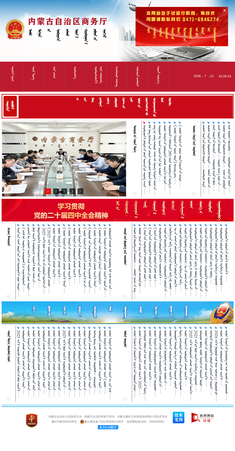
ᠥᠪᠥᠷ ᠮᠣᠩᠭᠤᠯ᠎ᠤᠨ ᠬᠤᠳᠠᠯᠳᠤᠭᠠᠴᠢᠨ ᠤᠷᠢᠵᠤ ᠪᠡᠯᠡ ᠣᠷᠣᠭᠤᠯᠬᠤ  (155, 363)
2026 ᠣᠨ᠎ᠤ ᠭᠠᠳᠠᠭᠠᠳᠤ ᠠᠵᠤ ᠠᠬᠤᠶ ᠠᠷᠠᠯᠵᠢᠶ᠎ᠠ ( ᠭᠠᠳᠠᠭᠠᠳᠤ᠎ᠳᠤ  (216, 365)
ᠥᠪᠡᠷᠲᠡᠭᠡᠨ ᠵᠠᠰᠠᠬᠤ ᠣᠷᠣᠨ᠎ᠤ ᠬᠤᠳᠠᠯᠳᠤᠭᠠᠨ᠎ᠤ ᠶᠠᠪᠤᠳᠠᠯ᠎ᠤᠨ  (160, 361)
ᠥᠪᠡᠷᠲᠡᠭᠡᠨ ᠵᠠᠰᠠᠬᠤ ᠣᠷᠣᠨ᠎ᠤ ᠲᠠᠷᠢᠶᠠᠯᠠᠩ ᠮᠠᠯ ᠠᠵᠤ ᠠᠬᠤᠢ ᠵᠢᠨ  (110, 261)
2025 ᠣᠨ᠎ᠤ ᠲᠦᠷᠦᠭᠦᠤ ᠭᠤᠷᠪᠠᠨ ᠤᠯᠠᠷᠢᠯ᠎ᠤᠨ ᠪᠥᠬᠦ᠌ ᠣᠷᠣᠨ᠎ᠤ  (18, 363)
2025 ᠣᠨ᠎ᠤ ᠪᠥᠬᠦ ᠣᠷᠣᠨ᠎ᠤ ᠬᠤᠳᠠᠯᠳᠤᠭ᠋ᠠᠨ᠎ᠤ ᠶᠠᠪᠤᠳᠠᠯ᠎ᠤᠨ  (64, 361)
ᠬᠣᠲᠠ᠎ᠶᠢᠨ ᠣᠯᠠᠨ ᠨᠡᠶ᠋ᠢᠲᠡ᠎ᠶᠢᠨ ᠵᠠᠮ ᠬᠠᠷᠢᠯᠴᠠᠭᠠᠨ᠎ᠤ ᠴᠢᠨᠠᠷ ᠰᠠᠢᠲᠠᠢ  (18, 261)
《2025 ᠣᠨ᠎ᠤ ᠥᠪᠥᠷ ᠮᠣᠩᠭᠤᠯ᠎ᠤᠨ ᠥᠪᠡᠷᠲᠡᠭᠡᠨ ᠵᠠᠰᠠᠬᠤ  (49, 260)
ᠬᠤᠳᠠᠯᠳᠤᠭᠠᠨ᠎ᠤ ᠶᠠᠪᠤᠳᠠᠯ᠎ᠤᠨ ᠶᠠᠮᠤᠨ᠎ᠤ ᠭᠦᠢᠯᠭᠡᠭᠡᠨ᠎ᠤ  (226, 254)
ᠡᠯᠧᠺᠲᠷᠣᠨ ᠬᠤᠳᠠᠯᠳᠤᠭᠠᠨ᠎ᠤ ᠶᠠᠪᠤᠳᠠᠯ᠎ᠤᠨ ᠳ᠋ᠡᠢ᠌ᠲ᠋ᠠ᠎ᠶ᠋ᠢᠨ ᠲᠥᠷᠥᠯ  (211, 362)
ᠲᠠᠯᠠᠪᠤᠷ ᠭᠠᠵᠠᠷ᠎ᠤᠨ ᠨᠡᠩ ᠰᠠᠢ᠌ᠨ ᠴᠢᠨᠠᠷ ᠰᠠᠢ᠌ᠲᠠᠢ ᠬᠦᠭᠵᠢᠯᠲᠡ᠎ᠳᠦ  (140, 259)
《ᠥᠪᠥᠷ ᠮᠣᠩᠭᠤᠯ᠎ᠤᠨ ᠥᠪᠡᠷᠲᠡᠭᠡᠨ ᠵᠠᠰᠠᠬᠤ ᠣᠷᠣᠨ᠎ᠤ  (69, 256)
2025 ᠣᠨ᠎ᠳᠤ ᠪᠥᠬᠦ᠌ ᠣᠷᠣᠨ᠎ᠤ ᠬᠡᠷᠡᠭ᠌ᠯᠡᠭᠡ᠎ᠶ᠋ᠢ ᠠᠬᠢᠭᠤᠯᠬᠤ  (196, 360)
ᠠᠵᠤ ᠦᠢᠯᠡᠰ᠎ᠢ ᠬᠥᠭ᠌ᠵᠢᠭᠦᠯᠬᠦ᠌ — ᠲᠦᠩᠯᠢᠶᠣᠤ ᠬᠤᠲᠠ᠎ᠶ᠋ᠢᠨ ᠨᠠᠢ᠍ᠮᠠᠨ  (229, 158)
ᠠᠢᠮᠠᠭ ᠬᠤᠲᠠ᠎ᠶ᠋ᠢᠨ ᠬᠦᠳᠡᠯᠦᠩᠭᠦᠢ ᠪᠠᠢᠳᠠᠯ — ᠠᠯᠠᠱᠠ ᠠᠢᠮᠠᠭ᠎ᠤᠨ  (209, 159)
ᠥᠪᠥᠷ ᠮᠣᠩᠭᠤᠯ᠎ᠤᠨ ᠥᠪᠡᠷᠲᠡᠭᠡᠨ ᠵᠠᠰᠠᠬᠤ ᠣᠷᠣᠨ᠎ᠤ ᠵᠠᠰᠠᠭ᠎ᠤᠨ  (28, 363)
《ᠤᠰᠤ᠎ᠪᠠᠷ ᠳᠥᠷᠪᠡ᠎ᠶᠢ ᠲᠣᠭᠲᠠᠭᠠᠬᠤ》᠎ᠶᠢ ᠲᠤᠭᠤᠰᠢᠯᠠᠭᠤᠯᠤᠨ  (23, 259)
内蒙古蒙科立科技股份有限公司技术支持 (142, 416)
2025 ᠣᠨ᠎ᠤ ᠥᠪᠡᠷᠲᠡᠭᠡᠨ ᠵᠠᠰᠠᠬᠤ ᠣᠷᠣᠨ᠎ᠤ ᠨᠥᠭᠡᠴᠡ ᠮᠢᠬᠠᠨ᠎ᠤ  (191, 365)
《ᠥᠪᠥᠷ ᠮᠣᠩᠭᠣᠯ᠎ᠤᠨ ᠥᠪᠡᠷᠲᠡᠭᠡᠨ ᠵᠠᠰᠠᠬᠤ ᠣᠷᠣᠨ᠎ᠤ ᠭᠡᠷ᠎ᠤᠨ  (84, 260)
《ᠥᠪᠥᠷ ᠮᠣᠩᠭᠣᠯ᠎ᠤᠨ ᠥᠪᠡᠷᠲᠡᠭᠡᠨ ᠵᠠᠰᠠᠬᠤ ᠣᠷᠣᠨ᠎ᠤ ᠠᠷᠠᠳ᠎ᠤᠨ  (105, 262)
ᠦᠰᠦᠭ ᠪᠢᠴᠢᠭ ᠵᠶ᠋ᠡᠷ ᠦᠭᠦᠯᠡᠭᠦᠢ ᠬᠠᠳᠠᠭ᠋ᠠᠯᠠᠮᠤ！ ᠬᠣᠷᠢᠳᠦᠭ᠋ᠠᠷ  (95, 362)
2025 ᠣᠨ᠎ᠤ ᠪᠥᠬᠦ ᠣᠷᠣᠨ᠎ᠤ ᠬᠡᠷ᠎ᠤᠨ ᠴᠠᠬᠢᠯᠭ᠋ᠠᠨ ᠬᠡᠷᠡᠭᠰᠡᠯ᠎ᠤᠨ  (44, 260)
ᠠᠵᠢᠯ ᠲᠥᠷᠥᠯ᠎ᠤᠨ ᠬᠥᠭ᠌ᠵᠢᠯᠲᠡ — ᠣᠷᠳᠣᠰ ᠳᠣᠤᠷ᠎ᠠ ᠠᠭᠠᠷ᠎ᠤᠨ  (219, 158)
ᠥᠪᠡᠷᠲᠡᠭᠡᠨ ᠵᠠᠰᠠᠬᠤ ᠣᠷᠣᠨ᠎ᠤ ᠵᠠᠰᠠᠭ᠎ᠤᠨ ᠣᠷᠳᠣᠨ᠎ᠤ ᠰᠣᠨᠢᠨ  (23, 362)
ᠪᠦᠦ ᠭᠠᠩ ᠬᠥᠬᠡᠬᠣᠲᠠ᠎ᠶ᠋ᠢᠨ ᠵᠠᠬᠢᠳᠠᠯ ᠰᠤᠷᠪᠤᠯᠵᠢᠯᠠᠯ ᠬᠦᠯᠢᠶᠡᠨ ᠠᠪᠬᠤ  (149, 158)
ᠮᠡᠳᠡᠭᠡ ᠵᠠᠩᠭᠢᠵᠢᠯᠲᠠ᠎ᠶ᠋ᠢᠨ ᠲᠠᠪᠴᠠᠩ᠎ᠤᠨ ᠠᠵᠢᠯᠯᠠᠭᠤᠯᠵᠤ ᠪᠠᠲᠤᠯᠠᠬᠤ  (180, 363)
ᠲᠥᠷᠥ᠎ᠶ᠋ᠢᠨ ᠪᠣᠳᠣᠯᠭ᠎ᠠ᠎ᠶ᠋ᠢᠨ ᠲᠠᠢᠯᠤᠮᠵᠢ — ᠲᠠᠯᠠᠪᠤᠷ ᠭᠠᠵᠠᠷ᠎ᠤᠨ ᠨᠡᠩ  (135, 262)
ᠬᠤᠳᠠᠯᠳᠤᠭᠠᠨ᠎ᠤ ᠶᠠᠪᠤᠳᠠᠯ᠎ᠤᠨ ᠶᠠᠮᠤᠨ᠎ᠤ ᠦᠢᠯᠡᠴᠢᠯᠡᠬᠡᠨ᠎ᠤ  (160, 256)
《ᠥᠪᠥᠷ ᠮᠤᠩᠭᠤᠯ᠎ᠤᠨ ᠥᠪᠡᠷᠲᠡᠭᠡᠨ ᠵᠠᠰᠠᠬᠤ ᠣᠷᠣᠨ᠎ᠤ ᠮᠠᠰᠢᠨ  (64, 260)
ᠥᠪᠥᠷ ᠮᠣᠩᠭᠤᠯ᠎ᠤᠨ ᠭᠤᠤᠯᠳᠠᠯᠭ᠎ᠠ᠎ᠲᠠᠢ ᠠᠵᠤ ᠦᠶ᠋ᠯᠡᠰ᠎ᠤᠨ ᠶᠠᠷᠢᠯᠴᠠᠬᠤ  (226, 365)
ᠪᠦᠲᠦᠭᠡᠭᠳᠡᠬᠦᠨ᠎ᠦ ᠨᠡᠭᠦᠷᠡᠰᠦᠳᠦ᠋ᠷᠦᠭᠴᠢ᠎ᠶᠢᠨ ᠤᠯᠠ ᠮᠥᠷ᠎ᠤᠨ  (39, 257)
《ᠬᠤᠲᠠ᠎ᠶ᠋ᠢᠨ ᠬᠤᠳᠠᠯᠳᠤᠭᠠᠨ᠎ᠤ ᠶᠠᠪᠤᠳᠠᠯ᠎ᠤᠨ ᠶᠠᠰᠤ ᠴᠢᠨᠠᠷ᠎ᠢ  (145, 257)
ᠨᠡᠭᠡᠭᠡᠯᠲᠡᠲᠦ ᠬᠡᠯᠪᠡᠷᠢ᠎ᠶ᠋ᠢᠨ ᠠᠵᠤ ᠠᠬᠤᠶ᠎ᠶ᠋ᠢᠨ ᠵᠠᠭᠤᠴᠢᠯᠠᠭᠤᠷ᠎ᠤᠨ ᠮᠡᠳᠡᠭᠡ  (145, 365)
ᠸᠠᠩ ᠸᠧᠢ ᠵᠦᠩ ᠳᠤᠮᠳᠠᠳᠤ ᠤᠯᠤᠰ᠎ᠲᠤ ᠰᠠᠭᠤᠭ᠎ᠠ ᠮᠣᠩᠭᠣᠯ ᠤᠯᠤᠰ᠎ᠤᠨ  (154, 160)
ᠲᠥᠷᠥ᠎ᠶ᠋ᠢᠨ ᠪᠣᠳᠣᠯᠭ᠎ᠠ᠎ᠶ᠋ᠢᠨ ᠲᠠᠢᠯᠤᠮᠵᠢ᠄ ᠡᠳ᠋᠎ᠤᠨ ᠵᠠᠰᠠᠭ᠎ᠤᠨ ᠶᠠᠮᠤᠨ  (185, 261)
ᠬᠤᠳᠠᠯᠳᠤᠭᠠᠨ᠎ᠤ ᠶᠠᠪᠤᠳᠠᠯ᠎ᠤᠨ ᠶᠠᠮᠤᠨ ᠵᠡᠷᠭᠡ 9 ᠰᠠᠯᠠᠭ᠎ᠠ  (211, 255)
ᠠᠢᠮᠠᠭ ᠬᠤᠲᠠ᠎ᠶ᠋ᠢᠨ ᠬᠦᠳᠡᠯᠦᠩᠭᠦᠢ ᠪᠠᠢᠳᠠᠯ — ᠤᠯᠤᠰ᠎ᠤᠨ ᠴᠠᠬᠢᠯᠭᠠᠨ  (224, 160)
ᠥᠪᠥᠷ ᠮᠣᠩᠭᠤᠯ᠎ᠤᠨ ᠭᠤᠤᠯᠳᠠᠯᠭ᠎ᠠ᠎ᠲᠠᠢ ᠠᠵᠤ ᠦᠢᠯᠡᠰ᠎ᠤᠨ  (165, 359)
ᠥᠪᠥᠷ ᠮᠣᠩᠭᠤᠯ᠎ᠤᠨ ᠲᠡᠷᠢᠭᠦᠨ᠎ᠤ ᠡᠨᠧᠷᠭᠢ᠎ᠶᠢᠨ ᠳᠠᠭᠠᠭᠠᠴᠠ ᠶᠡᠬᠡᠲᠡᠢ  (135, 363)
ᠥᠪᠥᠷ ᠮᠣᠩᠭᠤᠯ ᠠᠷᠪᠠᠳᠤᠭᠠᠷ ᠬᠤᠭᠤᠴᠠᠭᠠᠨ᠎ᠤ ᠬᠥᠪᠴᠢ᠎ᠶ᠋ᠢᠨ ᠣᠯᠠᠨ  (33, 363)
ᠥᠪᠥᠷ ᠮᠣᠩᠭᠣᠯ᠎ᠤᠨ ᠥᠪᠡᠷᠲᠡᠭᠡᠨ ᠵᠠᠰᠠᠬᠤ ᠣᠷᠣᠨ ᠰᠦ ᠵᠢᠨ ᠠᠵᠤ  (110, 364)
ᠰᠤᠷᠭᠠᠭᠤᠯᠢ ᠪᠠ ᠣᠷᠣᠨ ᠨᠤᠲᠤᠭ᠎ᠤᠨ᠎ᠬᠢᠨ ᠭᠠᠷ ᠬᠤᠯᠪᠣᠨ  (160, 153)
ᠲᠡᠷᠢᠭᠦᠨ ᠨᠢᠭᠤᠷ (12, 74)
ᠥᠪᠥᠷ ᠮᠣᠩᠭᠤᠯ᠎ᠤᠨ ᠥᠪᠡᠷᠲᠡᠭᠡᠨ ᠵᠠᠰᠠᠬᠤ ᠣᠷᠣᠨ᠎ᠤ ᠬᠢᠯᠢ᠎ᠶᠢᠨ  (165, 157)
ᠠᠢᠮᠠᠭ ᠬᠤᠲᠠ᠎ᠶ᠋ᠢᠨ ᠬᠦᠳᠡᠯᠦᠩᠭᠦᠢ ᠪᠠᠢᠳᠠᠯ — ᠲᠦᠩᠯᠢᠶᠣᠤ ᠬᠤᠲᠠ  (203, 159)
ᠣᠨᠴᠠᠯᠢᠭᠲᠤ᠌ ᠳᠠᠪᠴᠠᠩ (116, 76)
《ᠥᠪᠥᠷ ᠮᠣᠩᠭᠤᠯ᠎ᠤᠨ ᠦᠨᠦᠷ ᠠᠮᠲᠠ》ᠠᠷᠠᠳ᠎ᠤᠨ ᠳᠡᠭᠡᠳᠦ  (180, 156)
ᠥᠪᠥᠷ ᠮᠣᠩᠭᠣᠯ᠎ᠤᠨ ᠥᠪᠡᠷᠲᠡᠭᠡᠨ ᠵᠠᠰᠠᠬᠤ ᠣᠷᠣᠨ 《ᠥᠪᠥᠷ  (105, 362)
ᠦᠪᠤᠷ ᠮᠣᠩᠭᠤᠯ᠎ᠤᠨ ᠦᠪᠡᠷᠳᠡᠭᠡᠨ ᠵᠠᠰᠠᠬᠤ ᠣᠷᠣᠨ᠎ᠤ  (74, 255)
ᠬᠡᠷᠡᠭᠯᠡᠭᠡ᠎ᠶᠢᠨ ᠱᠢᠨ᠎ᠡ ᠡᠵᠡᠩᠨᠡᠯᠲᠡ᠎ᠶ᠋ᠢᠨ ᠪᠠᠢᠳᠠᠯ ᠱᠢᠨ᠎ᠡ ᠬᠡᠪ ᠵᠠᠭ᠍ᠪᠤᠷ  (170, 261)
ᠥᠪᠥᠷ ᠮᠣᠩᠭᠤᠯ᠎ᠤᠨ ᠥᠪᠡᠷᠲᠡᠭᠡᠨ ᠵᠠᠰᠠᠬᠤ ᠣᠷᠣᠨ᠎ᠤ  (54, 255)
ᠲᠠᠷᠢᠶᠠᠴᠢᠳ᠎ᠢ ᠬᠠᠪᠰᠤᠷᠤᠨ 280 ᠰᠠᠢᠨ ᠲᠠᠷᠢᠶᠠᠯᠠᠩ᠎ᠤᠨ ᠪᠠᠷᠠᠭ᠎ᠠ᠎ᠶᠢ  (170, 159)
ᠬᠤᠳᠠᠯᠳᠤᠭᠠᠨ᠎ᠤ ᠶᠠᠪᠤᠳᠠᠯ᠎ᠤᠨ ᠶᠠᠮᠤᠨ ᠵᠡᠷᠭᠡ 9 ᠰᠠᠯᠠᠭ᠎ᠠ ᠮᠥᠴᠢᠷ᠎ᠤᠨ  (191, 261)
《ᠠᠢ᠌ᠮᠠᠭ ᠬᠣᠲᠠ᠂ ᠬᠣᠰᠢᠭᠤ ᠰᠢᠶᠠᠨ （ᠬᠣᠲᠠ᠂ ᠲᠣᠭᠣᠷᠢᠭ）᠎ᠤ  (100, 258)
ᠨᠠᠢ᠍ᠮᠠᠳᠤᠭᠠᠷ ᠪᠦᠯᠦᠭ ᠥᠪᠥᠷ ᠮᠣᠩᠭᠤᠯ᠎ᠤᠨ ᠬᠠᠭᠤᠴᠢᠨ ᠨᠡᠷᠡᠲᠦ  (201, 361)
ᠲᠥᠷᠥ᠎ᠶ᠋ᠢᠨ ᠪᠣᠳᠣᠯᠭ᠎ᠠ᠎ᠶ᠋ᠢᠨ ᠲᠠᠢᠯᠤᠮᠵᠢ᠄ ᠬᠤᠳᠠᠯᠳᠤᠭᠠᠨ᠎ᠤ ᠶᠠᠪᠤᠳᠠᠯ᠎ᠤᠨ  (165, 262)
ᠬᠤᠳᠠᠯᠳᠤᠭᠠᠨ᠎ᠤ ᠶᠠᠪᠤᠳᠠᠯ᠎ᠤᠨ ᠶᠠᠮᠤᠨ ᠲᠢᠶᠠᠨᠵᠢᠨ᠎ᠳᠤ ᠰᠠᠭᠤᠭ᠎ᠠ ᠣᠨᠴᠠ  (144, 159)
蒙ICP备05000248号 (64, 421)
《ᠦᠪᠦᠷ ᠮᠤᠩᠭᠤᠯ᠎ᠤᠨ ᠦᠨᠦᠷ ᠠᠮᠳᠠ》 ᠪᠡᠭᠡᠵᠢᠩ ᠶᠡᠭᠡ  (175, 154)
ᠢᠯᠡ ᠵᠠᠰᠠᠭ (54, 72)
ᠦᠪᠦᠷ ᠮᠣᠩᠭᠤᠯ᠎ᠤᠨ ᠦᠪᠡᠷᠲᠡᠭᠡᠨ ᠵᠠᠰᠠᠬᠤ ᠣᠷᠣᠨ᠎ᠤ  (221, 358)
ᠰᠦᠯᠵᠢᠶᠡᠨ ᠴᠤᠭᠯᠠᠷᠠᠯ (137, 76)
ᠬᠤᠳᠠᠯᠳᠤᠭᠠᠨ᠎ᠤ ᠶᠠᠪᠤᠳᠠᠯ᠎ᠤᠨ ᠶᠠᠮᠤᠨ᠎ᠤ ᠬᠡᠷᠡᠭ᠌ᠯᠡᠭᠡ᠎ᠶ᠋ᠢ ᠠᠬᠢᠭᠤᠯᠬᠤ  (216, 259)
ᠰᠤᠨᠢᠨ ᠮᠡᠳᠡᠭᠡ (33, 73)
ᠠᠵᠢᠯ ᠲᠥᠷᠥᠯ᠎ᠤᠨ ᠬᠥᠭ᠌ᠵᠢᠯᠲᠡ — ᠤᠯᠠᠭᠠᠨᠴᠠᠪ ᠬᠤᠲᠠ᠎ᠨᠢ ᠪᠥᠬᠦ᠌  (214, 158)
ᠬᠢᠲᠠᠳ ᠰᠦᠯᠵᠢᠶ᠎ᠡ (158, 75)
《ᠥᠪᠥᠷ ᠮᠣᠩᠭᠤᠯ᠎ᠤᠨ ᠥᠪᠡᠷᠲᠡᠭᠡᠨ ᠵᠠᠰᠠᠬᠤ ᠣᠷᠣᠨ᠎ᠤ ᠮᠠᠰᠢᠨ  (95, 260)
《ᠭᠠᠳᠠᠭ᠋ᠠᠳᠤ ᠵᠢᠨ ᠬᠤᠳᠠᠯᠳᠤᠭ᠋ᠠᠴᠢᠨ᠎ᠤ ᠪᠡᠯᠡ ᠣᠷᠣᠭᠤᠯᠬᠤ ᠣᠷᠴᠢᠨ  (89, 260)
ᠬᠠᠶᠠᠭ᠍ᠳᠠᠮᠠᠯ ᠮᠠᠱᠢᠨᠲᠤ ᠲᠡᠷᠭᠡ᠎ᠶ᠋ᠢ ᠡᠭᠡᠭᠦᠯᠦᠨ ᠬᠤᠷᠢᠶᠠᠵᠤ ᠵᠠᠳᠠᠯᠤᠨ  (175, 362)
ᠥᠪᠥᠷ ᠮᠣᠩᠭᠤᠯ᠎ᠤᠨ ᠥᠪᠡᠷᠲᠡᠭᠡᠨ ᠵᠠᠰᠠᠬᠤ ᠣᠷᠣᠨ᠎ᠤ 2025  (140, 362)
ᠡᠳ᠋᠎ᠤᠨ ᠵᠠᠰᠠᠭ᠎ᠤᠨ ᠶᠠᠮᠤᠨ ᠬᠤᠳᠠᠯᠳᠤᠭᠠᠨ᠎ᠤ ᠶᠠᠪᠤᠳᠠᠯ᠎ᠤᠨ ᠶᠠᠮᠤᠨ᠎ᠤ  (175, 260)
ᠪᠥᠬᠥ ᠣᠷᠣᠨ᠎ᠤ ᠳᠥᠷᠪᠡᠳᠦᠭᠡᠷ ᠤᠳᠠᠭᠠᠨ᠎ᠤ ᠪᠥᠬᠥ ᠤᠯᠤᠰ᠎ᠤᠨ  (33, 257)
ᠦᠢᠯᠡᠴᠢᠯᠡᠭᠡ (75, 72)
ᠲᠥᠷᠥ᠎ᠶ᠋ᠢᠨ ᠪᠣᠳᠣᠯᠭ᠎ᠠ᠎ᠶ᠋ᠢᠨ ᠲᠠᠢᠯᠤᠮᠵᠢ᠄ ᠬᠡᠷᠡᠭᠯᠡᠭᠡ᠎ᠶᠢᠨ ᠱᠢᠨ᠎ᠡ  (180, 259)
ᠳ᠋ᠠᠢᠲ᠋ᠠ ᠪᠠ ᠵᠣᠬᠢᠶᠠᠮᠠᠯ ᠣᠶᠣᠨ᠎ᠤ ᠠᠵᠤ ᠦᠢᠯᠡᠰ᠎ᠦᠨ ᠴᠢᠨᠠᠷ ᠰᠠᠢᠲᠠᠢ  (28, 261)
